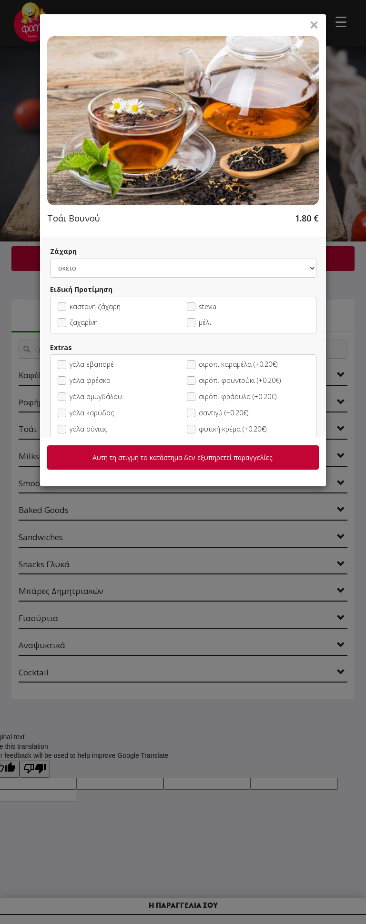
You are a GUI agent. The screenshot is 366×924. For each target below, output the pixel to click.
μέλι (199, 322)
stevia (201, 306)
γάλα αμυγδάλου (90, 396)
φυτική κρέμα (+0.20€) (226, 428)
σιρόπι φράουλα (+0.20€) (231, 396)
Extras (61, 347)
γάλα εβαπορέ (86, 364)
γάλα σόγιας (82, 428)
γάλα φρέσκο (84, 380)
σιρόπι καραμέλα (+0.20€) (232, 364)
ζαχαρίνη (78, 322)
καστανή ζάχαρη (89, 306)
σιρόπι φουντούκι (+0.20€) (234, 380)
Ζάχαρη (63, 251)
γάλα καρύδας (86, 412)
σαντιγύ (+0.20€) (217, 412)
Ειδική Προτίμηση (81, 289)
